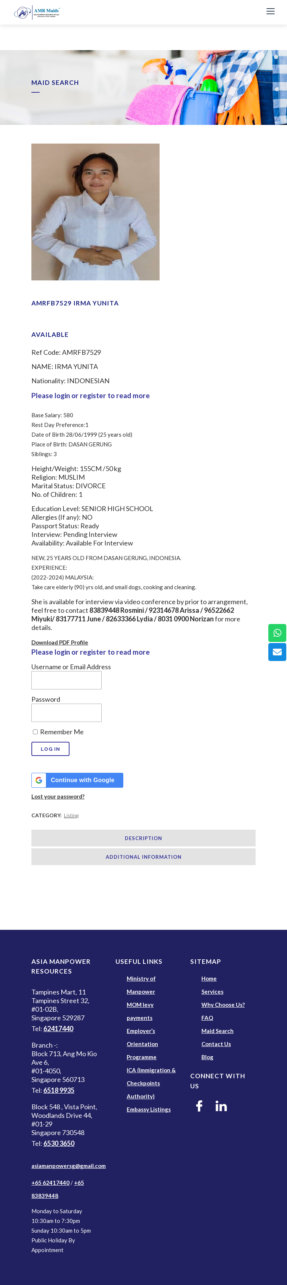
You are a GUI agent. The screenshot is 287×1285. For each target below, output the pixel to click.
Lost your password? (57, 796)
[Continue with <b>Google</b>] (77, 780)
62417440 (58, 1028)
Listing (71, 815)
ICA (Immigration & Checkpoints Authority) (151, 1083)
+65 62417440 (50, 1182)
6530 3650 (58, 1143)
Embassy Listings (149, 1109)
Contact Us (216, 1043)
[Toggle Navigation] (270, 12)
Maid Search (217, 1030)
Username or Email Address (71, 667)
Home (209, 978)
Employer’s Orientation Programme (142, 1043)
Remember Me (58, 732)
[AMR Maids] (134, 12)
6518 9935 (58, 1090)
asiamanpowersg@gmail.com (68, 1165)
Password (45, 699)
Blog (207, 1057)
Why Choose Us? (223, 1004)
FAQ (207, 1017)
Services (212, 991)
